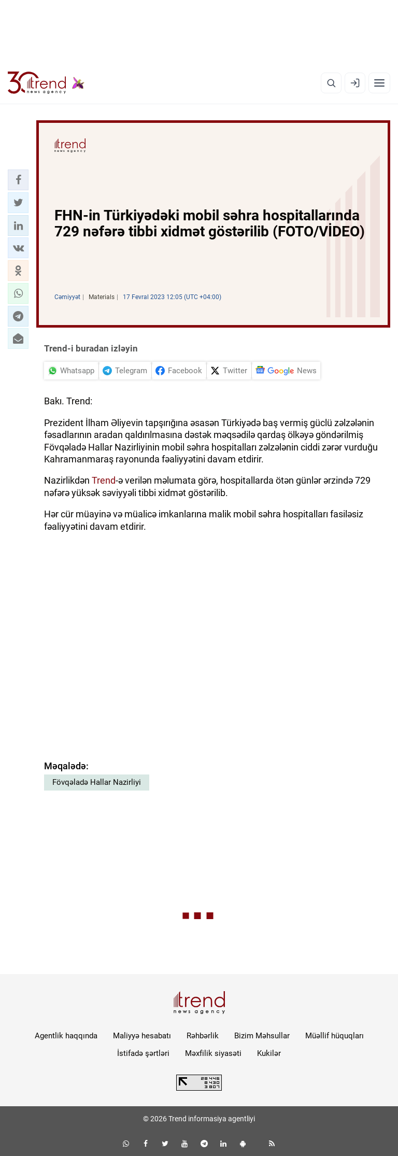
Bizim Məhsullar (262, 1035)
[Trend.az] (46, 83)
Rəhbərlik (203, 1035)
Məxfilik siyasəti (213, 1053)
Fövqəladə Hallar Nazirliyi (96, 782)
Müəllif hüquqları (334, 1035)
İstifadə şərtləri (143, 1053)
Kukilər (269, 1053)
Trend (104, 480)
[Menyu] (379, 83)
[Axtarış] (331, 83)
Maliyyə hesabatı (142, 1035)
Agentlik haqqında (66, 1035)
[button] (18, 180)
